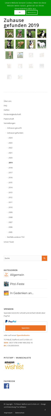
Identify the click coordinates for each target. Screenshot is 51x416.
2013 (10, 192)
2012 (10, 197)
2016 (10, 177)
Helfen (6, 110)
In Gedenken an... (21, 293)
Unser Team (9, 242)
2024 (10, 138)
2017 (10, 172)
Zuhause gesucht (14, 128)
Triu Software (21, 407)
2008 (10, 217)
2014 (10, 187)
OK (20, 12)
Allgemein (17, 274)
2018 (10, 167)
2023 (10, 143)
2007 (10, 222)
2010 (10, 207)
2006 (10, 227)
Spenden (25, 328)
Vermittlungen (9, 123)
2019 (10, 162)
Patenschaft (9, 119)
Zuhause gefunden (15, 133)
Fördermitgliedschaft (12, 114)
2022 (10, 147)
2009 (10, 212)
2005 (10, 232)
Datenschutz (32, 12)
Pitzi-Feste (17, 284)
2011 (10, 202)
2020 (10, 157)
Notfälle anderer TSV (15, 237)
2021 (10, 153)
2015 (10, 182)
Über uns (7, 101)
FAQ (5, 105)
